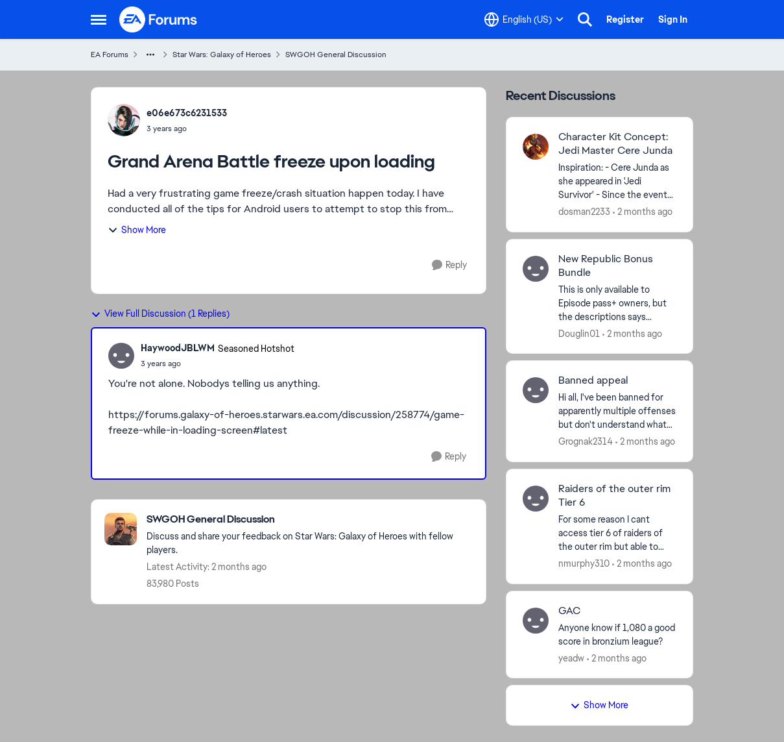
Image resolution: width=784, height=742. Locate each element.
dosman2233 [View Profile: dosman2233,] (584, 211)
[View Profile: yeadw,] (536, 621)
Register (625, 19)
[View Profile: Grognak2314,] (536, 390)
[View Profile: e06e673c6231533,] (124, 120)
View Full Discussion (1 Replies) (160, 313)
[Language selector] (524, 19)
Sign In (672, 19)
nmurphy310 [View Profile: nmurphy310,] (584, 563)
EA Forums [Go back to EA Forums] (109, 54)
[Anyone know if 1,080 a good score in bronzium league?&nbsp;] (617, 634)
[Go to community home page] (158, 19)
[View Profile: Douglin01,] (536, 269)
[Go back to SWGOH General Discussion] (310, 519)
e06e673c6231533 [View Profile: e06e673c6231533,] (187, 113)
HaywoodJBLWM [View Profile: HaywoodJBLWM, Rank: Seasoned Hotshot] (178, 348)
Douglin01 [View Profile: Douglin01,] (579, 333)
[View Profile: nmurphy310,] (536, 499)
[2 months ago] (642, 212)
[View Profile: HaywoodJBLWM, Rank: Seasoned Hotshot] (121, 356)
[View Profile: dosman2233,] (536, 147)
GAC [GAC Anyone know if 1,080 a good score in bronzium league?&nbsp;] (569, 610)
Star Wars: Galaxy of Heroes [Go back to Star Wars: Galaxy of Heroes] (221, 54)
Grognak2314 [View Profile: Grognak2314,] (585, 441)
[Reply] (449, 265)
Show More (137, 230)
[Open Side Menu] (98, 19)
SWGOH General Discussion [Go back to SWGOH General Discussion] (335, 54)
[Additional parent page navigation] (150, 54)
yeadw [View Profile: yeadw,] (571, 657)
